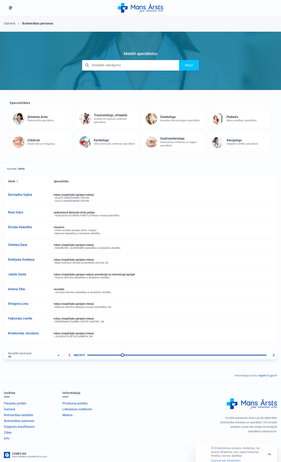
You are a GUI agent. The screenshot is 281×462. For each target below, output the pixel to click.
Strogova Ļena (18, 304)
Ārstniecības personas (19, 421)
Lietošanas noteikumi (77, 409)
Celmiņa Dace (17, 245)
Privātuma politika (75, 403)
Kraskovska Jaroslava (23, 333)
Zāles (7, 432)
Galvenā (9, 409)
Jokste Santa (17, 274)
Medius (67, 415)
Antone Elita (16, 289)
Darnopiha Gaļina (20, 195)
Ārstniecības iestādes (18, 415)
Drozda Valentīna (20, 227)
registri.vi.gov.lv (267, 375)
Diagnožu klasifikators (19, 427)
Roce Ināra (15, 212)
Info (6, 438)
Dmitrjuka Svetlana (21, 259)
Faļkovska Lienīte (20, 318)
